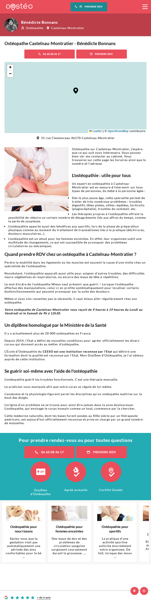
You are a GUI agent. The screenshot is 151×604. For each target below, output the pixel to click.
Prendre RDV (89, 6)
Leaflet (95, 131)
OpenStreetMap (118, 131)
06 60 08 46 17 (49, 54)
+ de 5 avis (44, 597)
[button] (76, 91)
